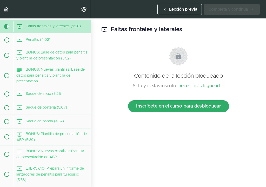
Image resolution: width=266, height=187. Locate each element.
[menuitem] (84, 9)
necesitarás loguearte (200, 86)
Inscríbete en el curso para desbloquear (178, 106)
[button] (6, 9)
